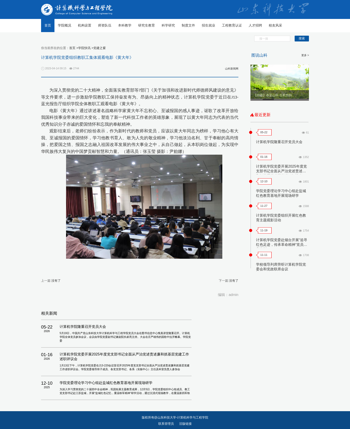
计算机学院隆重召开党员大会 (279, 142)
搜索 (302, 38)
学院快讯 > (85, 48)
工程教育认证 (232, 25)
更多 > (305, 55)
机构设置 (84, 25)
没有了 (56, 280)
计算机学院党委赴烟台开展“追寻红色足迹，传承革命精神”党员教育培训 (281, 244)
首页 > (73, 48)
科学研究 (168, 25)
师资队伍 (104, 25)
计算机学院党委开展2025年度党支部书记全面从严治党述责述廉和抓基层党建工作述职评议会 (281, 171)
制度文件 (188, 25)
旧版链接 (185, 423)
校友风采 (275, 25)
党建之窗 (99, 48)
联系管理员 (166, 423)
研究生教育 (146, 25)
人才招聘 (255, 25)
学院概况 (64, 25)
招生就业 (208, 25)
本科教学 (124, 25)
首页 (47, 25)
